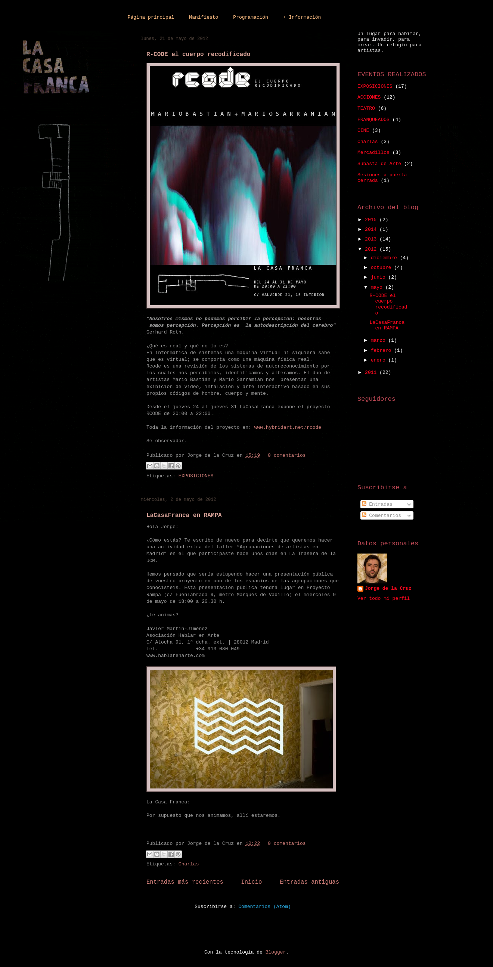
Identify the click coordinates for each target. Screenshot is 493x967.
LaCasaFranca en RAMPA (184, 515)
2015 (372, 220)
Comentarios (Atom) (264, 906)
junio (379, 277)
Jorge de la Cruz (388, 588)
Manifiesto (203, 17)
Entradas (377, 504)
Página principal (151, 17)
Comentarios (381, 515)
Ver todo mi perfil (383, 598)
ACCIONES (369, 97)
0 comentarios (287, 455)
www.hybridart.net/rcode (287, 427)
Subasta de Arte (379, 164)
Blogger (276, 952)
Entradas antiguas (309, 882)
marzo (379, 340)
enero (379, 360)
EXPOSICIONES (196, 476)
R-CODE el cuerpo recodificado (198, 54)
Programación (250, 17)
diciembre (385, 258)
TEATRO (366, 108)
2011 (372, 372)
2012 (372, 249)
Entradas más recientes (184, 882)
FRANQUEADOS (373, 120)
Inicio (251, 882)
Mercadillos (373, 152)
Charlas (189, 864)
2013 (372, 239)
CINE (363, 130)
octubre (382, 267)
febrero (382, 350)
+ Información (302, 17)
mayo (378, 287)
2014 (372, 229)
